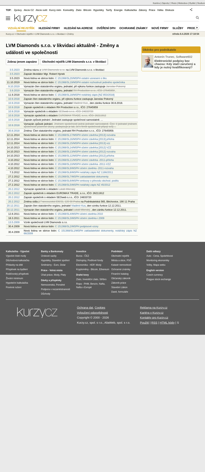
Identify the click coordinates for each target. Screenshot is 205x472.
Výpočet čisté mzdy (16, 256)
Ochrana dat (85, 307)
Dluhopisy (81, 260)
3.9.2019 (15, 90)
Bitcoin (87, 10)
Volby (149, 265)
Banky (44, 251)
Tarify (109, 10)
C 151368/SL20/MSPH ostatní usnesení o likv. (81, 78)
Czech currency (154, 274)
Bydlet (192, 3)
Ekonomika (82, 265)
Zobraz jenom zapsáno (22, 61)
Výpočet (24, 251)
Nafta (102, 283)
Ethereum (104, 269)
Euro (56, 265)
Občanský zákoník (120, 278)
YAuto (173, 3)
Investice (81, 251)
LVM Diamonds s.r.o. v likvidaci (50, 34)
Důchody (45, 293)
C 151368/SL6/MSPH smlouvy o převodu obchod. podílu (87, 180)
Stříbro (102, 279)
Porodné (60, 284)
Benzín (94, 283)
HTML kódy (167, 322)
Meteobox (183, 3)
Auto (148, 256)
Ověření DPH (106, 28)
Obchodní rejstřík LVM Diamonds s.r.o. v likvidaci (74, 61)
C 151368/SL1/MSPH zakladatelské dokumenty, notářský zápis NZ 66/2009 (80, 232)
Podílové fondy (95, 260)
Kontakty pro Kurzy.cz (154, 317)
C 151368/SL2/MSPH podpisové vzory (76, 226)
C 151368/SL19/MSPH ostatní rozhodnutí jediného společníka (90, 82)
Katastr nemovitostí (121, 265)
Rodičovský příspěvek (17, 274)
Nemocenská (48, 284)
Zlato (79, 10)
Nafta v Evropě (84, 287)
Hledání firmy (49, 28)
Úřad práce (47, 274)
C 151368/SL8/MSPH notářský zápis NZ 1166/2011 (84, 172)
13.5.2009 (14, 222)
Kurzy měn (55, 10)
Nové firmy (160, 28)
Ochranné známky (133, 28)
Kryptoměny (82, 269)
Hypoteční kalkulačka (17, 282)
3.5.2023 (15, 69)
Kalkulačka (131, 10)
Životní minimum (14, 278)
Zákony (143, 10)
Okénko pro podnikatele (159, 49)
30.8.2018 (14, 130)
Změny (70, 34)
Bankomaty (57, 251)
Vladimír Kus (78, 205)
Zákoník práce (118, 282)
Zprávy (18, 10)
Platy (63, 274)
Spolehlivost (166, 256)
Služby (177, 28)
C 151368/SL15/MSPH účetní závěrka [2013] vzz (82, 143)
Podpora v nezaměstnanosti (55, 289)
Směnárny (46, 265)
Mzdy (56, 274)
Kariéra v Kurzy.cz (152, 312)
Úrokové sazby (48, 256)
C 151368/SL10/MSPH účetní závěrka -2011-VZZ (83, 164)
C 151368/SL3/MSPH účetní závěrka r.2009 (79, 218)
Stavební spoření (61, 260)
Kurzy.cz (10, 34)
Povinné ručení (13, 287)
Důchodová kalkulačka (17, 260)
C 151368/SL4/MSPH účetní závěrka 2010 (79, 213)
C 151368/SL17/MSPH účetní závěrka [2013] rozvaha (85, 135)
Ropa (79, 283)
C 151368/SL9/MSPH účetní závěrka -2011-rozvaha (84, 168)
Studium (201, 3)
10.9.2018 (14, 98)
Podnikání (116, 251)
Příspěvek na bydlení (17, 269)
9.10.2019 (14, 86)
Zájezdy (165, 3)
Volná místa (55, 270)
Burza (79, 256)
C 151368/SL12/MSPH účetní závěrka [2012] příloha (84, 155)
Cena (156, 256)
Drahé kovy (82, 274)
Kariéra (156, 3)
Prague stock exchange (158, 279)
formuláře (123, 291)
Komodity (68, 10)
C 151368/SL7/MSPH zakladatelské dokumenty (82, 176)
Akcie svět (41, 10)
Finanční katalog (119, 274)
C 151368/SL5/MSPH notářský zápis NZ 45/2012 (82, 184)
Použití (144, 322)
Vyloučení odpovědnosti (92, 312)
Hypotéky (98, 10)
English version (155, 270)
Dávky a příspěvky (51, 280)
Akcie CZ (29, 10)
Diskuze (169, 10)
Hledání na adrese (78, 28)
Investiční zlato (90, 279)
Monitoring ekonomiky (157, 260)
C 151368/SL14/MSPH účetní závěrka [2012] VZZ (83, 147)
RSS (154, 322)
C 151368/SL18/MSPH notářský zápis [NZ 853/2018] (84, 94)
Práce (152, 10)
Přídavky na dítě (14, 265)
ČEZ (86, 256)
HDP (92, 265)
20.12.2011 (13, 205)
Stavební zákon (119, 287)
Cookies (100, 307)
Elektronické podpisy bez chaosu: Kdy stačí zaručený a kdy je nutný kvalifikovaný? (174, 64)
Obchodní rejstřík (24, 34)
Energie (118, 10)
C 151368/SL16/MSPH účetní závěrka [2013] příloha (84, 139)
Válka (160, 10)
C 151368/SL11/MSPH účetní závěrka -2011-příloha (84, 160)
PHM (86, 283)
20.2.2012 (14, 189)
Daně (114, 291)
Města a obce (118, 260)
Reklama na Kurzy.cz (154, 307)
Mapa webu (159, 265)
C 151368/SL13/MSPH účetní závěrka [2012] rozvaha (85, 151)
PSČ (129, 260)
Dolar (63, 265)
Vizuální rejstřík (21, 28)
